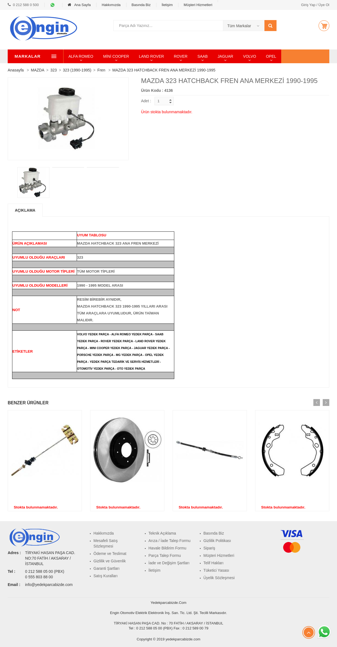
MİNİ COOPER (135, 56)
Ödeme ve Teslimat (109, 553)
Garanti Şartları (106, 568)
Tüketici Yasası (216, 570)
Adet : (146, 101)
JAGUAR (244, 56)
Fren (101, 70)
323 (53, 70)
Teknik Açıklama (162, 533)
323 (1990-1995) (77, 70)
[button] (323, 25)
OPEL (290, 56)
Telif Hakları (213, 563)
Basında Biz (141, 5)
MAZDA (37, 70)
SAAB (221, 56)
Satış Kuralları (105, 576)
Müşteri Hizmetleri (198, 5)
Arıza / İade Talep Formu (169, 540)
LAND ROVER (170, 56)
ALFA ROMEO (99, 56)
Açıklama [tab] (25, 210)
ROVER (199, 56)
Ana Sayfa (79, 5)
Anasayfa (16, 70)
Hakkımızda (111, 5)
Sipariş (209, 548)
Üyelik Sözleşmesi (219, 578)
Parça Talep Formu (164, 555)
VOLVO (268, 56)
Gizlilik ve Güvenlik (109, 561)
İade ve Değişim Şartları (168, 563)
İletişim (167, 5)
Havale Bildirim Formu (167, 548)
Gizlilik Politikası (217, 540)
